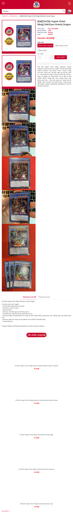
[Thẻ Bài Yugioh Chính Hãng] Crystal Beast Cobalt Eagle (36, 434)
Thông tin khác (44, 297)
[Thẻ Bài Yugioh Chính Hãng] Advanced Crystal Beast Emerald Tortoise (36, 400)
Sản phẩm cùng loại (37, 335)
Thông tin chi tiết (29, 297)
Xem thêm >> (6, 511)
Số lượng (40, 54)
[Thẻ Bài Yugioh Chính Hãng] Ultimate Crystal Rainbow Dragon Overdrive (36, 366)
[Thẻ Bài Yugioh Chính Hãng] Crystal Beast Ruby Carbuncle (36, 469)
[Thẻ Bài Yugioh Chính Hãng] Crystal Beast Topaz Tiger (36, 504)
